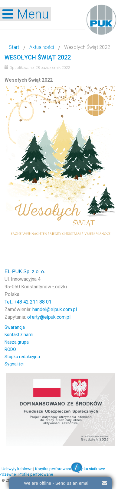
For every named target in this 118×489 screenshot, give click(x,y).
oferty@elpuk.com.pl (48, 317)
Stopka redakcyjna (22, 356)
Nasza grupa (17, 342)
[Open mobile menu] (25, 14)
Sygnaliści (14, 364)
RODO (10, 349)
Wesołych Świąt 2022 (38, 57)
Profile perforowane (35, 474)
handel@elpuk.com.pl (54, 309)
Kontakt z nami (19, 334)
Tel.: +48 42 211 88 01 (28, 302)
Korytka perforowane (53, 469)
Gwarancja (15, 327)
